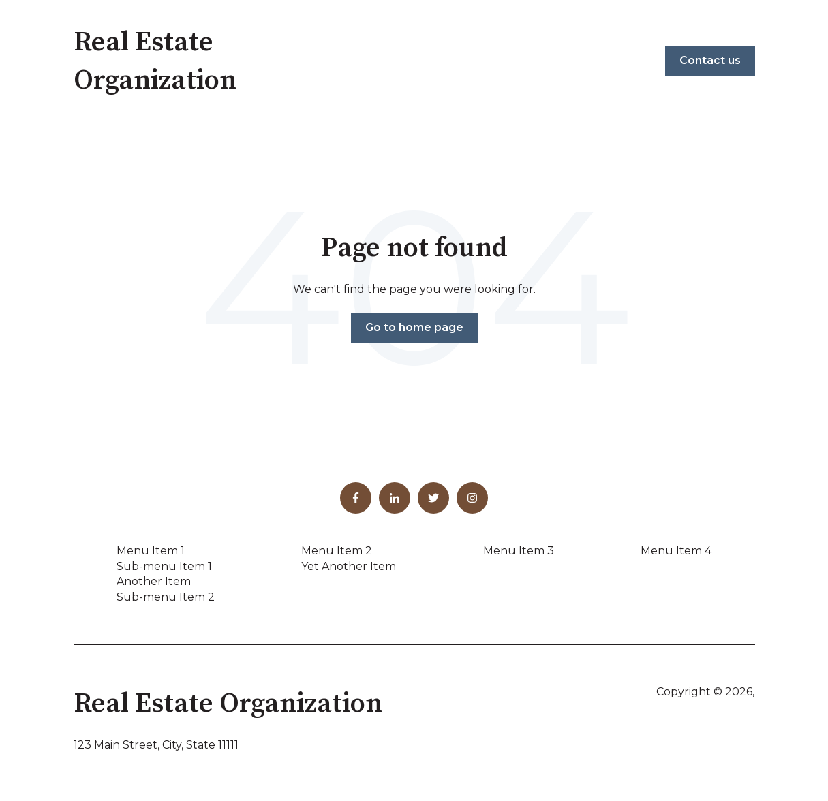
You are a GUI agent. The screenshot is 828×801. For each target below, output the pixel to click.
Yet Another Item (348, 566)
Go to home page (414, 327)
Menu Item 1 (151, 550)
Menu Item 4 (676, 550)
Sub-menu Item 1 (164, 566)
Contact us (710, 60)
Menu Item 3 (518, 550)
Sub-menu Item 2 (166, 597)
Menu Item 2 (336, 550)
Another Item (154, 581)
